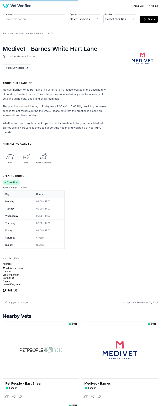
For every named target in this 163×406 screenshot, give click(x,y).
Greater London (24, 33)
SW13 (50, 33)
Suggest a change (16, 302)
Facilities (109, 14)
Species (73, 14)
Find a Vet (137, 5)
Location (8, 14)
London (40, 33)
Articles (153, 5)
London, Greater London (21, 56)
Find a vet (8, 33)
